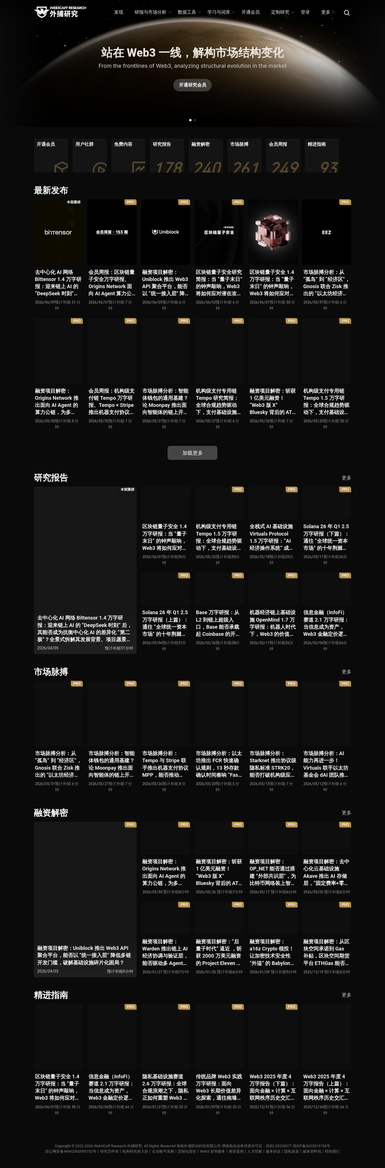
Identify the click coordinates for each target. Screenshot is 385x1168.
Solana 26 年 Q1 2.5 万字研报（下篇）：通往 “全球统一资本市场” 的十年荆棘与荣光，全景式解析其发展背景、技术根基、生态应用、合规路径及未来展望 (326, 537)
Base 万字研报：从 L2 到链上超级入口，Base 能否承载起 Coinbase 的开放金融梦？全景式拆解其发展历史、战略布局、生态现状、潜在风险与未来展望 (219, 623)
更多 (328, 12)
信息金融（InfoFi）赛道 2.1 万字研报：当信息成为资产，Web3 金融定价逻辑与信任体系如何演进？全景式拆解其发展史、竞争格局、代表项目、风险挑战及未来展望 (326, 623)
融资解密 (51, 813)
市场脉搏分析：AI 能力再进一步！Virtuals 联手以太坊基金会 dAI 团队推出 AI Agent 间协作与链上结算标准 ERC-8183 (326, 764)
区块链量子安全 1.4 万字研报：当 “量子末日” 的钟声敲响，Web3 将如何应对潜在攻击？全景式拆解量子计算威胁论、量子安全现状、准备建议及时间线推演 (273, 283)
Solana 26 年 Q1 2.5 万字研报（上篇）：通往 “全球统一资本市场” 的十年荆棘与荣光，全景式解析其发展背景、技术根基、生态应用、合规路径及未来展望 (165, 623)
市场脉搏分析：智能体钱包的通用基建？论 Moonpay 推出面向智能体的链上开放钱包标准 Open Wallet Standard (165, 402)
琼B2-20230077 (279, 1146)
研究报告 (51, 478)
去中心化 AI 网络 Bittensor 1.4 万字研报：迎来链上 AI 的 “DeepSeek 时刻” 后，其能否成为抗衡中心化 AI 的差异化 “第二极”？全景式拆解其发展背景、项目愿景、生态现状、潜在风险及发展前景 (58, 283)
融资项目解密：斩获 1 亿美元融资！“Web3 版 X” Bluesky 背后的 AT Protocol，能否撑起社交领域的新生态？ (273, 402)
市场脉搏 (51, 672)
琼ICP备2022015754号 (311, 1146)
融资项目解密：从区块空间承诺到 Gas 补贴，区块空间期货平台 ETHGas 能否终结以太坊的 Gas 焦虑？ (326, 953)
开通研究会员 (192, 85)
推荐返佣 (236, 1151)
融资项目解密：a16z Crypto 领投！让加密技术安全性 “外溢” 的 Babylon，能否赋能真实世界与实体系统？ (273, 953)
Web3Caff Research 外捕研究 (118, 1146)
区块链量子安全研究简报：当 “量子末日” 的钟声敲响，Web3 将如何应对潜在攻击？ (219, 283)
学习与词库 (220, 12)
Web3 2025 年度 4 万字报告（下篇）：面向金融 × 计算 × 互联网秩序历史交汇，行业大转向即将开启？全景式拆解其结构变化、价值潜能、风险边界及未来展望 (273, 1087)
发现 (118, 12)
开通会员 (251, 12)
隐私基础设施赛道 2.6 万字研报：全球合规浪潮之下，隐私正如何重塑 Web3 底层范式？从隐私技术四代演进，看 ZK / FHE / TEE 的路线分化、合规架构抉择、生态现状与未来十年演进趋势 (165, 1087)
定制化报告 (187, 1151)
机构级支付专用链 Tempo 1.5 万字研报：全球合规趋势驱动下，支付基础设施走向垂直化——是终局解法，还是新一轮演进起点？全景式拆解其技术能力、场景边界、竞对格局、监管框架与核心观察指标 (326, 402)
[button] (190, 120)
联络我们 (332, 1151)
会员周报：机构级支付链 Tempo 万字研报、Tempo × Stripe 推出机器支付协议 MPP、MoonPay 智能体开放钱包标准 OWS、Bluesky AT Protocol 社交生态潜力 (111, 402)
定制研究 (282, 12)
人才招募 (254, 1151)
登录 (305, 12)
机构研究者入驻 (135, 1151)
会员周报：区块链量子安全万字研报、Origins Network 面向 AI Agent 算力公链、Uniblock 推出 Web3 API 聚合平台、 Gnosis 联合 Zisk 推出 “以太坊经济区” (111, 283)
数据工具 (189, 12)
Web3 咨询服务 (212, 1151)
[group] (51, 155)
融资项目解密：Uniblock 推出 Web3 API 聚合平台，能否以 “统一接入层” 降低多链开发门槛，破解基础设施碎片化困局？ (165, 283)
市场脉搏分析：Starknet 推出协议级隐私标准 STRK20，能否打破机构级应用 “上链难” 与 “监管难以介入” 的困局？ (273, 764)
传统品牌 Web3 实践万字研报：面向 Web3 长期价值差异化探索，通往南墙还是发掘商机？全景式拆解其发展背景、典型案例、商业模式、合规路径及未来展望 (219, 1087)
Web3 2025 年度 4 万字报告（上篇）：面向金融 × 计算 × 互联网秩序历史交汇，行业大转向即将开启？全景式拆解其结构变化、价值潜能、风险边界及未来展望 (326, 1087)
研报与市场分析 (153, 12)
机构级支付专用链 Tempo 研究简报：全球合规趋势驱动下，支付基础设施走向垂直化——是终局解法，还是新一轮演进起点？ (219, 402)
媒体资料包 (312, 1151)
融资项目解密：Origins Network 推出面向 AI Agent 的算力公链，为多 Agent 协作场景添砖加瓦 (58, 402)
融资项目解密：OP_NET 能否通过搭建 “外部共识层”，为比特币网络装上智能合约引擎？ (273, 872)
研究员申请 (109, 1151)
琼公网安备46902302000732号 (70, 1151)
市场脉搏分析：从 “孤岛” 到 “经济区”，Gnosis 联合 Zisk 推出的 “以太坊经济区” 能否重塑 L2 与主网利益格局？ (326, 283)
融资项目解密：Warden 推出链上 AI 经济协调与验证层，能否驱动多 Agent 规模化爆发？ (165, 953)
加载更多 (192, 453)
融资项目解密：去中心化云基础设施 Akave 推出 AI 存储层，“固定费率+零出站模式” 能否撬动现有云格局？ (326, 872)
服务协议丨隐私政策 (282, 1151)
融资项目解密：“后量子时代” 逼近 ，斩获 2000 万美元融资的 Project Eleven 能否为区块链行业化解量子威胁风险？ (219, 953)
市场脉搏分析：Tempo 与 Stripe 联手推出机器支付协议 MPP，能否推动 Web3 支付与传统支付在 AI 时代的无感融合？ (165, 764)
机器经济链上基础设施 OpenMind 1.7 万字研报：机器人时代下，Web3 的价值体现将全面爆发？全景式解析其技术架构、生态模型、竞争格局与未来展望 (273, 623)
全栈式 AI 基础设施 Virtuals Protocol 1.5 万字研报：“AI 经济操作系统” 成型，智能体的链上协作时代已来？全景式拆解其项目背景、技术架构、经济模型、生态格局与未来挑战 (273, 537)
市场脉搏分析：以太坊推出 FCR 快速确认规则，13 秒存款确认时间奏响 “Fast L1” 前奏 (219, 764)
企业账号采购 (163, 1151)
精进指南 (51, 995)
